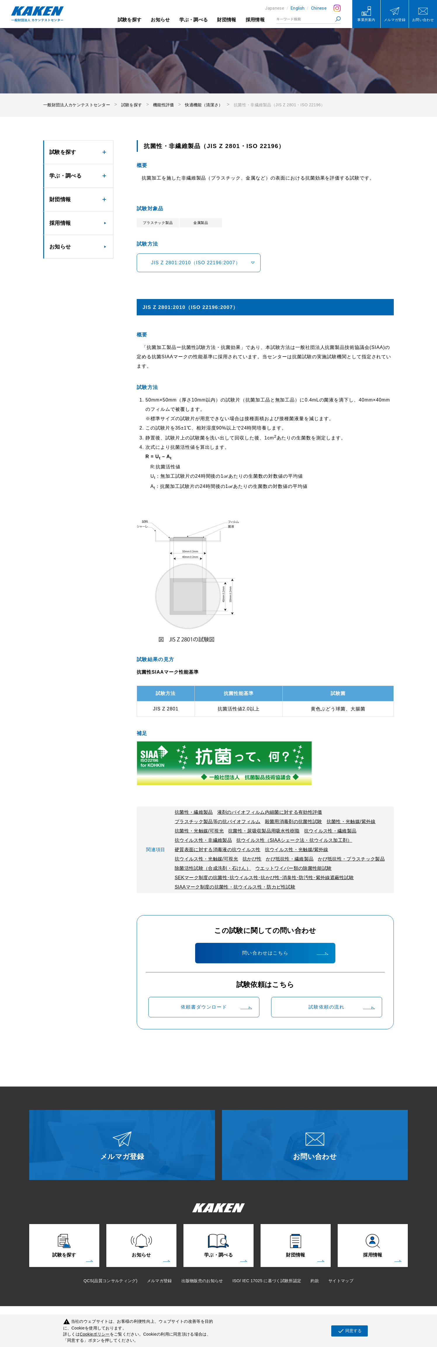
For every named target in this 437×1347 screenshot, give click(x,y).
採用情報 (255, 19)
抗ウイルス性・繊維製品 (330, 830)
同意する (349, 1330)
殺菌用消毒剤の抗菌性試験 (293, 821)
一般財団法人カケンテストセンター (76, 104)
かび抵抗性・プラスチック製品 (351, 858)
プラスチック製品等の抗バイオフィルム (218, 821)
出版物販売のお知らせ (202, 1281)
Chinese (319, 8)
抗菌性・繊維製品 (194, 812)
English (297, 8)
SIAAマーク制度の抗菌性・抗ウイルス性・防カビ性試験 (235, 886)
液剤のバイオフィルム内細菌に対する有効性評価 (269, 812)
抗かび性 (251, 858)
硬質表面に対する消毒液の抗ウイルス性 (218, 849)
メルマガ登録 (159, 1281)
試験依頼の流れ (326, 1006)
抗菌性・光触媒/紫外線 (351, 821)
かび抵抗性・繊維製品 (289, 858)
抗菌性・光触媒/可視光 (199, 830)
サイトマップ (340, 1281)
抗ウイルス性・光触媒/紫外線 (296, 849)
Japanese (274, 8)
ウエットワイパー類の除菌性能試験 (293, 868)
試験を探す (130, 19)
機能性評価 (163, 104)
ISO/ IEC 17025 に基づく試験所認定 (267, 1281)
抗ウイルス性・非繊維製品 (203, 840)
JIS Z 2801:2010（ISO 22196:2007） (195, 262)
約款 (315, 1281)
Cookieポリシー (95, 1334)
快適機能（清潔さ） (204, 104)
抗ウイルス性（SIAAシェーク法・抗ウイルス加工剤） (294, 840)
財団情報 (226, 19)
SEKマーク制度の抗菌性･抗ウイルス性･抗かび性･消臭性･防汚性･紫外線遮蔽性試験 (264, 877)
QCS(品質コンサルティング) (110, 1281)
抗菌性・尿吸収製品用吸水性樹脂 (264, 830)
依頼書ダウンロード (204, 1006)
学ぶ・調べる (193, 19)
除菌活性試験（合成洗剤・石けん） (213, 868)
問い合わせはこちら (265, 952)
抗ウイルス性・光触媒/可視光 (206, 858)
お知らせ (160, 19)
